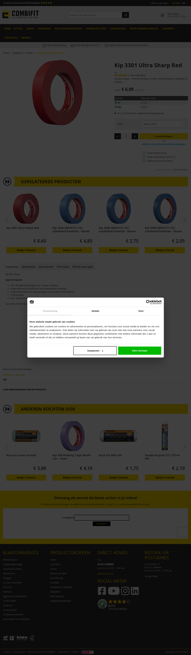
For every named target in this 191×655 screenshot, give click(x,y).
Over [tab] (141, 310)
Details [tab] (95, 310)
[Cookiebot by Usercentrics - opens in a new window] (148, 302)
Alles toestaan (139, 350)
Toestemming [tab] (50, 310)
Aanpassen (95, 350)
